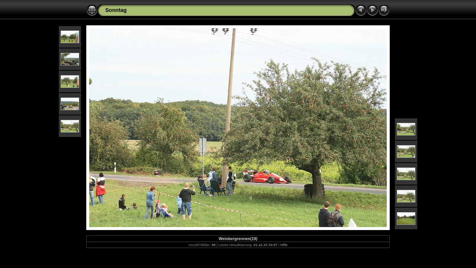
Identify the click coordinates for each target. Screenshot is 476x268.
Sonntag (116, 10)
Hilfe (283, 245)
